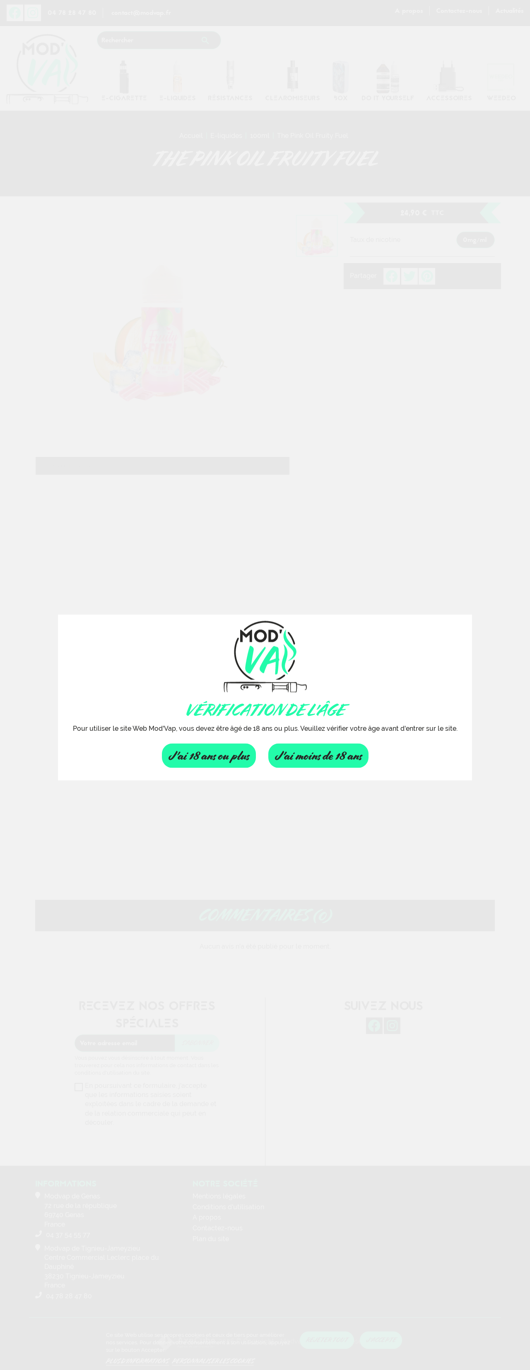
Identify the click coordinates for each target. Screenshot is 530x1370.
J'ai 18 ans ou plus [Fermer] (209, 755)
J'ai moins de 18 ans (318, 755)
